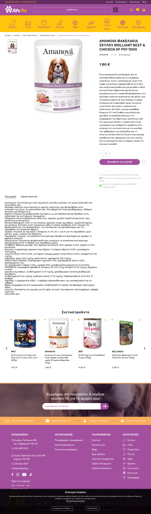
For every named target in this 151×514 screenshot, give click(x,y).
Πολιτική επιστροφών (66, 449)
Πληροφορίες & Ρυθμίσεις (62, 508)
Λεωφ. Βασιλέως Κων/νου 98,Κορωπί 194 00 (30, 457)
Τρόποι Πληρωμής (101, 463)
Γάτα (129, 444)
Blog (144, 2)
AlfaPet (8, 36)
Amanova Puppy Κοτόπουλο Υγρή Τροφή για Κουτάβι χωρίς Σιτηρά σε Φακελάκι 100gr (58, 359)
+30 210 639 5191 (12, 2)
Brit (13, 351)
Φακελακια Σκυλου (47, 36)
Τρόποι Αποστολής (102, 468)
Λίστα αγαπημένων (65, 444)
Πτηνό (130, 454)
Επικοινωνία (135, 2)
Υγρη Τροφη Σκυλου (30, 36)
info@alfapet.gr (20, 468)
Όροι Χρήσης (98, 454)
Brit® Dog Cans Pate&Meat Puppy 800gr (91, 356)
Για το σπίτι (133, 468)
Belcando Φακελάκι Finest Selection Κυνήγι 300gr (125, 356)
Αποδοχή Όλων (92, 508)
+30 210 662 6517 (29, 2)
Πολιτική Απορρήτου (103, 459)
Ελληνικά (132, 473)
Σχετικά (109, 2)
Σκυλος (17, 36)
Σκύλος (131, 440)
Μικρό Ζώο (133, 449)
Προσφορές (133, 477)
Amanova (103, 54)
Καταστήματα (121, 2)
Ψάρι (129, 459)
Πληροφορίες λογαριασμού (69, 440)
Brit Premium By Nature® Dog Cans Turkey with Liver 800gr (24, 358)
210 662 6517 (21, 463)
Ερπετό (131, 463)
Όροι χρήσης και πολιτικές (75, 501)
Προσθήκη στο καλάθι (119, 161)
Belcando (117, 351)
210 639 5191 (21, 448)
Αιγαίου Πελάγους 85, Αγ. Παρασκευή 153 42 (26, 442)
